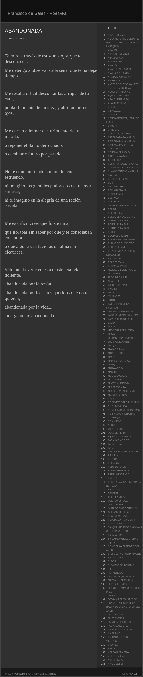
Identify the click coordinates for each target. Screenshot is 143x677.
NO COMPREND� (117, 406)
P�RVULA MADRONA (119, 436)
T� (109, 569)
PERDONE (113, 459)
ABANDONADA (115, 58)
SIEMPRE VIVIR (116, 557)
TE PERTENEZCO (117, 584)
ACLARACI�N (115, 61)
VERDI (111, 648)
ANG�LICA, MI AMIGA (119, 77)
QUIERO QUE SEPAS (119, 512)
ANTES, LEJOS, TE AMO (120, 88)
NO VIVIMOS (114, 421)
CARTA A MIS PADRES (119, 133)
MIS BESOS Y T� (117, 387)
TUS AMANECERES (118, 626)
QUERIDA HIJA (115, 504)
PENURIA (113, 455)
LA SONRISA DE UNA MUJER (123, 315)
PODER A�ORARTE (118, 470)
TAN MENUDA (115, 573)
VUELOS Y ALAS (116, 656)
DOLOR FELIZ (115, 213)
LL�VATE (113, 334)
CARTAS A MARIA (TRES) (121, 145)
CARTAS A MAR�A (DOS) (121, 141)
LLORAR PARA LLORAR (120, 338)
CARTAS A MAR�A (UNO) (121, 137)
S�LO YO (113, 542)
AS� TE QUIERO (117, 103)
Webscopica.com (23, 673)
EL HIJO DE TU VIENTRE (121, 243)
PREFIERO (113, 478)
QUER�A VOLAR (117, 497)
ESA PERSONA (116, 262)
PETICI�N (113, 463)
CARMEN (112, 126)
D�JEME (113, 175)
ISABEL (112, 292)
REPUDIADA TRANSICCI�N (122, 520)
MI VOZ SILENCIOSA (118, 383)
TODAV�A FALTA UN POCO (122, 599)
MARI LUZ (113, 372)
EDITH (111, 232)
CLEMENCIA (114, 160)
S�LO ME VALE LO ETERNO (123, 539)
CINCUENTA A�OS (118, 156)
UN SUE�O (114, 633)
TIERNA (112, 595)
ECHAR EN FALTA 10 (118, 228)
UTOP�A (113, 645)
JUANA (111, 300)
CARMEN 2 (113, 130)
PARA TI (112, 448)
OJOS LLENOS (115, 429)
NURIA (111, 425)
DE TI (110, 183)
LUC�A (112, 345)
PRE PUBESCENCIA (118, 474)
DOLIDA (112, 209)
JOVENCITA (114, 296)
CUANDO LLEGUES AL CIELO (123, 167)
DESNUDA (113, 198)
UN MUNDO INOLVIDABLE (121, 629)
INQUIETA (113, 289)
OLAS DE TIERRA (117, 433)
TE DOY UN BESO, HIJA (120, 580)
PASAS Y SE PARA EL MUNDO (123, 451)
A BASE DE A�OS (117, 35)
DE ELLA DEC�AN (117, 179)
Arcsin (134, 673)
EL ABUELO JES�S (118, 236)
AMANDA (112, 65)
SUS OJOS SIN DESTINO (121, 565)
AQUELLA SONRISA (118, 95)
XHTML (51, 673)
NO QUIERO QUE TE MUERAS (124, 410)
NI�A (111, 398)
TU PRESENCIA (116, 618)
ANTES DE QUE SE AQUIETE (123, 84)
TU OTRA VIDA (115, 614)
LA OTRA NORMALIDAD (120, 311)
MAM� (111, 364)
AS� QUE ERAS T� (118, 99)
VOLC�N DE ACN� (118, 652)
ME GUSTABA (115, 379)
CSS (41, 673)
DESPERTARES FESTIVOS (122, 205)
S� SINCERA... (116, 535)
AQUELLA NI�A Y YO (119, 92)
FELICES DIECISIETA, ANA (122, 270)
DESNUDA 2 (114, 201)
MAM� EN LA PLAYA (119, 361)
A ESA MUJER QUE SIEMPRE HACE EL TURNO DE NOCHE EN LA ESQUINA (123, 43)
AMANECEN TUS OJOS (120, 69)
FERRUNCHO (115, 273)
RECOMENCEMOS (117, 516)
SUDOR (112, 561)
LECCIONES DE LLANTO (121, 330)
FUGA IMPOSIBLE (117, 277)
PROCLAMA (114, 489)
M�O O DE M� (116, 349)
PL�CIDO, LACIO (117, 467)
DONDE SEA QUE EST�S (121, 217)
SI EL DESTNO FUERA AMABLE (124, 554)
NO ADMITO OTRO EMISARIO (123, 402)
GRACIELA (113, 281)
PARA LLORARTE (117, 444)
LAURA (111, 323)
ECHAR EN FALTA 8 (118, 220)
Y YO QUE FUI (115, 664)
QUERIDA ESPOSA (118, 501)
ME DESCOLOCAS (117, 376)
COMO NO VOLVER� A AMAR (123, 164)
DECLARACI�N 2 (117, 190)
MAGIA (111, 357)
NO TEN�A (114, 417)
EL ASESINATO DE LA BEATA (123, 239)
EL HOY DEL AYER (117, 247)
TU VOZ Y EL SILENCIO (120, 622)
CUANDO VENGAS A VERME (123, 171)
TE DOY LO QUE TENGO (121, 576)
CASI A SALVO (115, 148)
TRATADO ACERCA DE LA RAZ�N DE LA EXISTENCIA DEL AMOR (123, 607)
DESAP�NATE (115, 194)
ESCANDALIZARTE (118, 266)
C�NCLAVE (114, 111)
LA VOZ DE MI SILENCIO (120, 319)
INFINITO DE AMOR (118, 285)
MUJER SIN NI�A (117, 395)
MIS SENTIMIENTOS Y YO (121, 391)
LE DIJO (112, 326)
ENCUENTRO (115, 258)
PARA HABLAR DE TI (118, 440)
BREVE (111, 107)
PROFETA (113, 493)
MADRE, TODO (115, 353)
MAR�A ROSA (115, 368)
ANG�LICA (114, 80)
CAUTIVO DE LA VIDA (119, 152)
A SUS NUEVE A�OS (119, 54)
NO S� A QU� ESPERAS (121, 414)
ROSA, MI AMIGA (116, 523)
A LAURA (112, 50)
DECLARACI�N (116, 186)
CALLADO (113, 114)
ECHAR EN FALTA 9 (118, 224)
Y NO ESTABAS (116, 660)
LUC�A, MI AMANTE (118, 342)
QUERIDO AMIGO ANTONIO (122, 508)
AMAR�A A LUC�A (118, 73)
